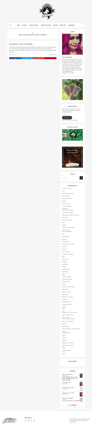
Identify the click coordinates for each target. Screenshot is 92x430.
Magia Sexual (65, 294)
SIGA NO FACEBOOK (72, 361)
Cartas (63, 351)
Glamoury (64, 249)
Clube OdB (55, 25)
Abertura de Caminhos (67, 231)
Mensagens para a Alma (67, 296)
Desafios (64, 201)
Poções (63, 256)
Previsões (64, 323)
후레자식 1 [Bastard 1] (67, 374)
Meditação (64, 340)
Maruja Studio (73, 422)
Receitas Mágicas (66, 269)
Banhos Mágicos (65, 236)
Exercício (64, 246)
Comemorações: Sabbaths (67, 212)
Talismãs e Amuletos (66, 276)
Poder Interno (65, 259)
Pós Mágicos (64, 261)
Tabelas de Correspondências (68, 227)
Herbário (64, 284)
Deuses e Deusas (65, 203)
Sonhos (63, 274)
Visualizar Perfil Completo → (69, 72)
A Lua (63, 191)
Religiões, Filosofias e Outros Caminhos (70, 328)
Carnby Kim (65, 375)
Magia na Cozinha (66, 291)
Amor (63, 234)
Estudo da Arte (65, 208)
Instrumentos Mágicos (67, 220)
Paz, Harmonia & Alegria (67, 254)
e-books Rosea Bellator (67, 206)
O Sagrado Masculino (67, 304)
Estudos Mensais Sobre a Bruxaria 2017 (70, 215)
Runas (63, 308)
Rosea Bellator (67, 57)
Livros (63, 222)
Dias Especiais (65, 241)
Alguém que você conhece (68, 393)
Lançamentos (71, 25)
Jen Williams (65, 383)
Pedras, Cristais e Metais (67, 321)
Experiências (65, 217)
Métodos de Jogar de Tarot (68, 314)
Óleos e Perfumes (66, 251)
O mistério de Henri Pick (68, 387)
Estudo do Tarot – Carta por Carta (69, 312)
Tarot (63, 310)
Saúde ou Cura (65, 271)
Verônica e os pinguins (67, 398)
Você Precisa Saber (66, 350)
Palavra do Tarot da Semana (68, 318)
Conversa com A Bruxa (67, 198)
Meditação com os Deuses (67, 342)
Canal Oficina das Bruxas (68, 193)
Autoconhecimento (66, 332)
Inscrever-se (67, 117)
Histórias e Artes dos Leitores (68, 286)
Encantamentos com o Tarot (68, 244)
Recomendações (65, 326)
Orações (64, 347)
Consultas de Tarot (46, 25)
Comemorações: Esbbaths (67, 210)
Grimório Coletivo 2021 (67, 279)
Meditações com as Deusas (68, 345)
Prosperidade (65, 264)
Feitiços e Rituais (33, 25)
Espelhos (64, 337)
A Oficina (24, 25)
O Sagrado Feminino (66, 301)
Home (18, 25)
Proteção (64, 266)
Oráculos (64, 306)
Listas (63, 354)
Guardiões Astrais (66, 281)
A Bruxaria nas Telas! (67, 188)
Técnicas (64, 331)
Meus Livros (63, 25)
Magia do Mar (65, 289)
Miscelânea (64, 299)
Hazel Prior (65, 399)
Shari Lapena (65, 394)
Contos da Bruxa (65, 196)
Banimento (64, 239)
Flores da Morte (66, 382)
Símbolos (64, 225)
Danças (63, 335)
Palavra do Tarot (65, 317)
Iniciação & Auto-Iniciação (21, 44)
